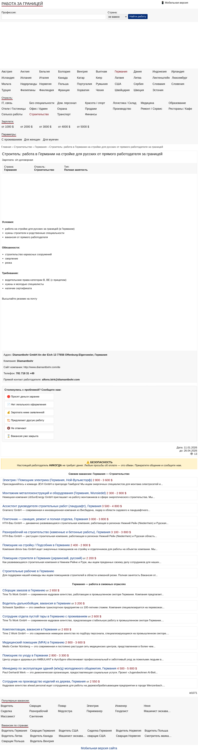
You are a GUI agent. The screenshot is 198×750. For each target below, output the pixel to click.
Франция (64, 90)
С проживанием (12, 139)
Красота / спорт (95, 103)
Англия (24, 71)
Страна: (112, 12)
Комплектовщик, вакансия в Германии (29, 629)
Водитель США (68, 730)
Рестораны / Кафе (180, 108)
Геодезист (121, 711)
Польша (63, 84)
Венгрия (82, 71)
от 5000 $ (83, 126)
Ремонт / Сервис (151, 108)
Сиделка (6, 711)
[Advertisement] (99, 45)
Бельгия (44, 71)
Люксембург (179, 77)
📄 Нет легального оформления (26, 404)
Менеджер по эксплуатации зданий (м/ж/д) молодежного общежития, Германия (59, 668)
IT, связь (7, 103)
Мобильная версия (176, 2)
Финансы (91, 114)
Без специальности (41, 103)
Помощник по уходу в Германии (25, 655)
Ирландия (177, 71)
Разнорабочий (38, 711)
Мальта (6, 84)
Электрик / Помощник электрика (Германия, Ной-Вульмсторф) (47, 480)
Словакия (159, 84)
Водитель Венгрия (42, 741)
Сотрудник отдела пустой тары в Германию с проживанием (44, 616)
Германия (121, 71)
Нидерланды (28, 84)
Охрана (62, 108)
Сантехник (36, 716)
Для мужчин (50, 139)
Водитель (7, 705)
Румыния (102, 84)
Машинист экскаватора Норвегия (72, 735)
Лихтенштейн (161, 77)
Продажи (91, 108)
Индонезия (160, 71)
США (118, 84)
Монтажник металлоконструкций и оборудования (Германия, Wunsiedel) (54, 493)
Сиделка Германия (99, 730)
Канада (63, 77)
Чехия (100, 90)
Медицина (147, 103)
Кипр (99, 77)
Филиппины (27, 90)
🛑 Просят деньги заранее (23, 396)
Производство (122, 108)
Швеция (139, 90)
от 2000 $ (26, 126)
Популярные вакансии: (16, 700)
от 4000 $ (64, 126)
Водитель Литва (12, 735)
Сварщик (35, 705)
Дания (138, 71)
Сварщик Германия (42, 730)
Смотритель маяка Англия (158, 735)
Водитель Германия (14, 730)
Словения (177, 84)
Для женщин (32, 139)
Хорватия (83, 90)
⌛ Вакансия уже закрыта (22, 436)
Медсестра (65, 711)
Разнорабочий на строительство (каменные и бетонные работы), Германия (56, 532)
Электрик (93, 705)
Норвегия (45, 84)
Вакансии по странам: (15, 725)
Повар (62, 705)
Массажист (8, 716)
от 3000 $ (45, 126)
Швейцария (122, 90)
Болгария (64, 71)
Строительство (39, 114)
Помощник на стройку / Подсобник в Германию (36, 545)
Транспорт (64, 114)
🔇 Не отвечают (16, 428)
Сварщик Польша (13, 741)
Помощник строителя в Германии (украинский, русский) (42, 558)
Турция (6, 90)
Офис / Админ (38, 108)
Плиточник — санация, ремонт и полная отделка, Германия (45, 519)
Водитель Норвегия (128, 730)
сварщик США (96, 735)
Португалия (84, 84)
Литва (137, 77)
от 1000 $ (8, 126)
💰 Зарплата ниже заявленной (25, 412)
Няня (147, 705)
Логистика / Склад (124, 103)
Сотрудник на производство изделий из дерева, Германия (44, 681)
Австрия (7, 71)
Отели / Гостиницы (14, 108)
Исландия (8, 77)
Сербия (138, 84)
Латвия (119, 77)
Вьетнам (101, 71)
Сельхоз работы (12, 114)
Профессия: (9, 12)
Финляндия (46, 90)
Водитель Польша (156, 730)
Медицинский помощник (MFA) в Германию (33, 642)
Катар (80, 77)
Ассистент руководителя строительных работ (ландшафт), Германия (51, 506)
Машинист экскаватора (157, 711)
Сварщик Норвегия (128, 735)
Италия (44, 77)
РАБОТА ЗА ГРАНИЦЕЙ (22, 4)
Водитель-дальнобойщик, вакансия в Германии (36, 603)
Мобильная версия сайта (99, 748)
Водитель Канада (41, 735)
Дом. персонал (66, 103)
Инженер (121, 705)
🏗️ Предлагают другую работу (25, 420)
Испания (25, 77)
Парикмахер (94, 711)
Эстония (158, 90)
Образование (177, 103)
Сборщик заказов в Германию (23, 590)
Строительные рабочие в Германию (28, 571)
